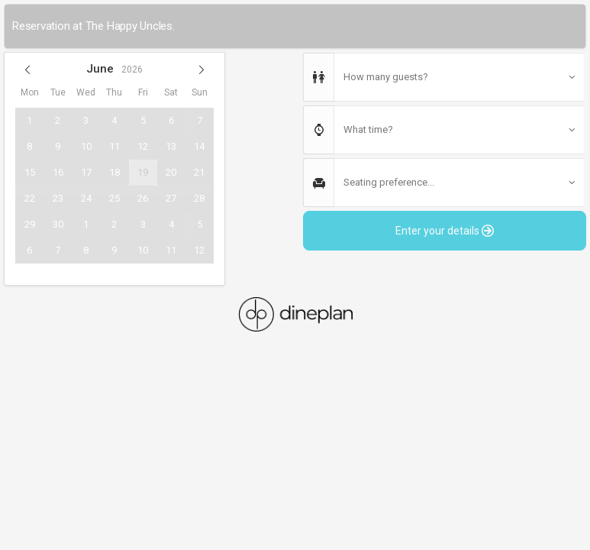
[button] (27, 69)
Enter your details (444, 231)
